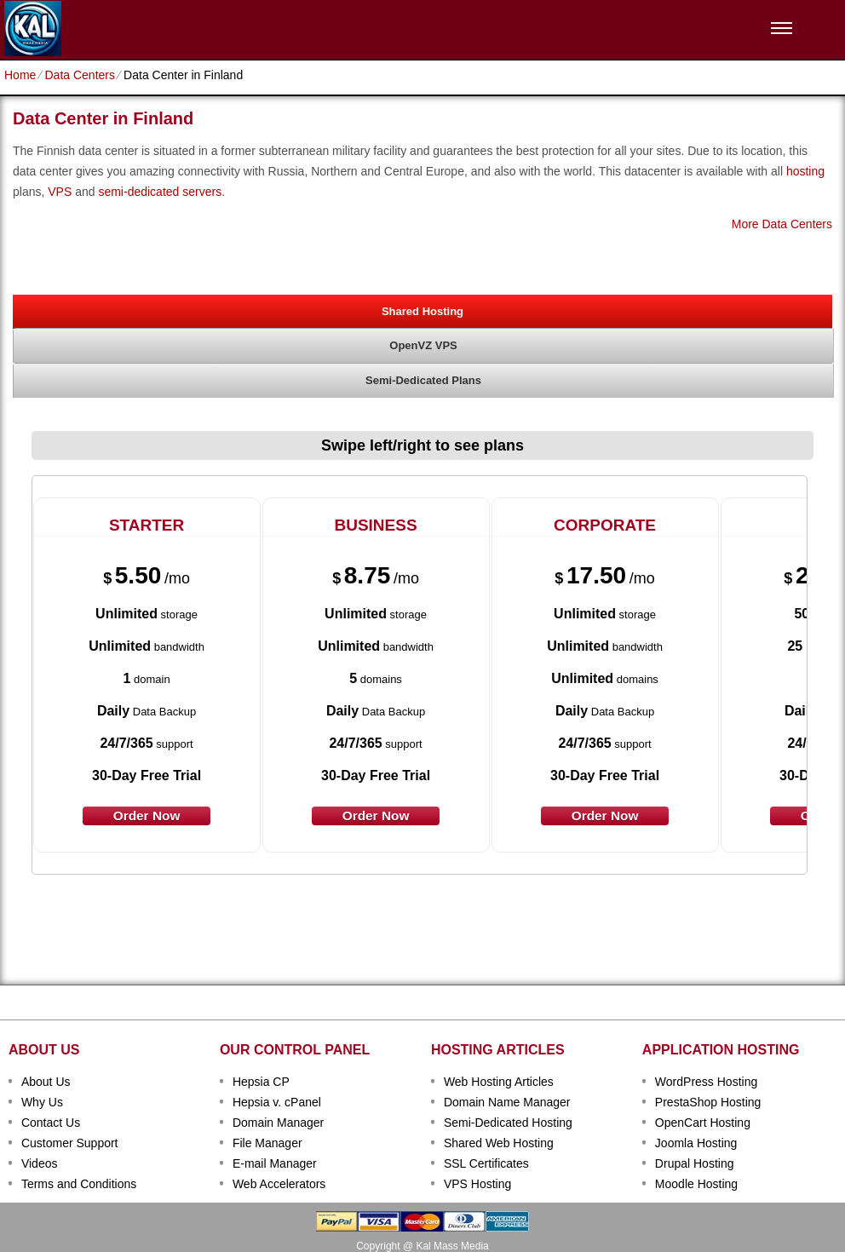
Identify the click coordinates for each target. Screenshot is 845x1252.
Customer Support (69, 1143)
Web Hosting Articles (499, 1081)
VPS (60, 191)
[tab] (422, 311)
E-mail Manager (275, 1163)
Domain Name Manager (507, 1102)
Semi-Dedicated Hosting (508, 1122)
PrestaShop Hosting (708, 1102)
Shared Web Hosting (499, 1143)
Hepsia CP (261, 1081)
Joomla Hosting (696, 1143)
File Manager (267, 1143)
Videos (39, 1163)
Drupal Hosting (694, 1163)
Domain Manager (278, 1122)
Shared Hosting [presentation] (422, 311)
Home (20, 75)
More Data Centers (782, 224)
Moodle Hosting (696, 1184)
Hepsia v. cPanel (277, 1102)
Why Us (42, 1102)
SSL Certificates (486, 1163)
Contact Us (50, 1122)
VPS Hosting (477, 1184)
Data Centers (79, 75)
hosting (805, 171)
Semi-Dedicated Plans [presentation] (423, 380)
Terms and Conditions (78, 1184)
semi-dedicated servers (159, 191)
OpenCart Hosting (702, 1122)
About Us (46, 1081)
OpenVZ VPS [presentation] (423, 345)
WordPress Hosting (706, 1081)
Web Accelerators (279, 1184)
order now (147, 815)
